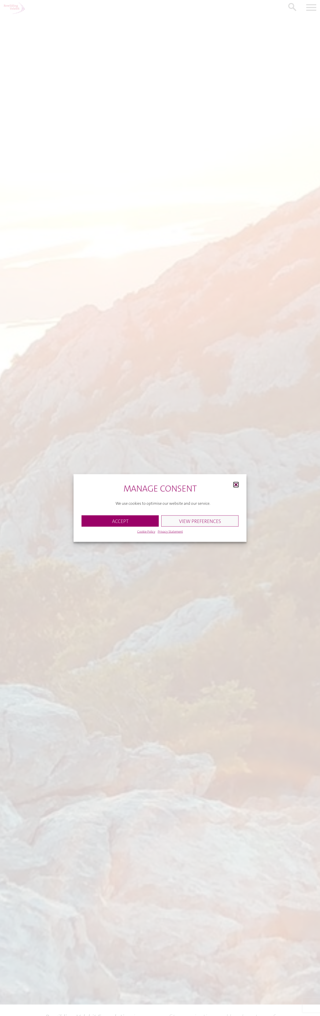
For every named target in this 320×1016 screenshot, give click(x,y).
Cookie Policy (146, 533)
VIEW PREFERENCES (200, 523)
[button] (236, 486)
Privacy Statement (170, 533)
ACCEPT (120, 523)
